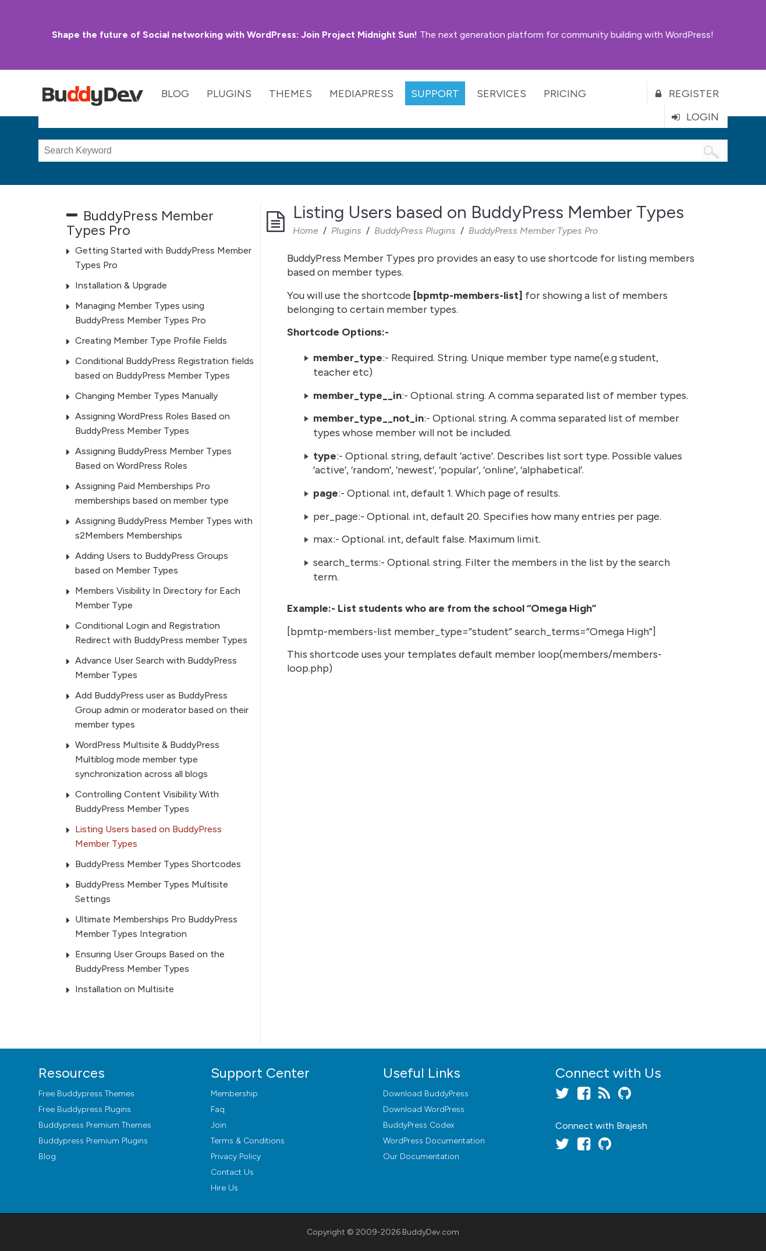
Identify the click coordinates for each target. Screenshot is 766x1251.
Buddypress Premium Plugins (93, 1141)
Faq (218, 1109)
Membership (234, 1094)
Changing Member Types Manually (146, 395)
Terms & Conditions (248, 1141)
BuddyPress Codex (418, 1125)
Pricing (565, 93)
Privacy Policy (236, 1156)
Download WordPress (423, 1109)
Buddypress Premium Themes (94, 1125)
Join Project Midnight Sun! (234, 34)
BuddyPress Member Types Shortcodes (158, 863)
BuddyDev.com (430, 1232)
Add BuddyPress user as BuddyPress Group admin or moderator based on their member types (162, 710)
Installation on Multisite (124, 989)
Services (501, 93)
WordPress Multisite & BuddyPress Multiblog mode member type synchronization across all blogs (147, 759)
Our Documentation (421, 1156)
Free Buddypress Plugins (84, 1109)
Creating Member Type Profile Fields (151, 340)
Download (426, 1094)
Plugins (229, 93)
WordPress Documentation (434, 1141)
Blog (175, 93)
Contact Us (232, 1172)
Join (218, 1125)
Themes (290, 93)
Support (435, 93)
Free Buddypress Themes (86, 1094)
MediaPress (361, 93)
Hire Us (224, 1188)
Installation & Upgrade (121, 285)
